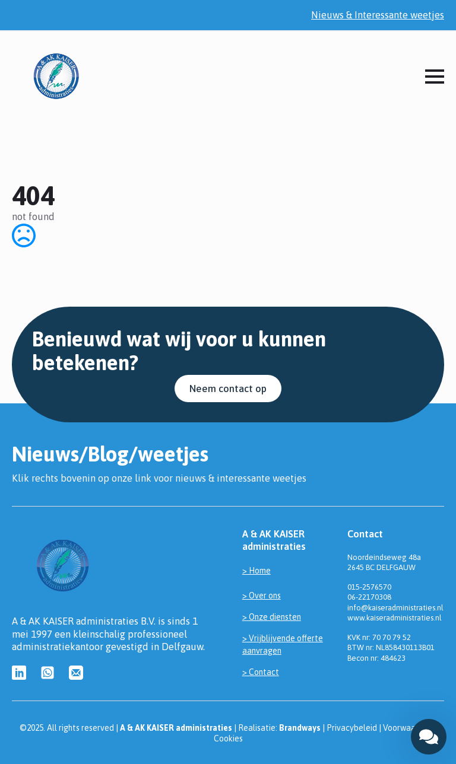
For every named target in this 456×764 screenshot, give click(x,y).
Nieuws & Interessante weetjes (377, 15)
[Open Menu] (434, 76)
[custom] (19, 673)
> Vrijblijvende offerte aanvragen (282, 644)
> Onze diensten (271, 617)
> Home (256, 570)
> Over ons (261, 595)
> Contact (260, 672)
